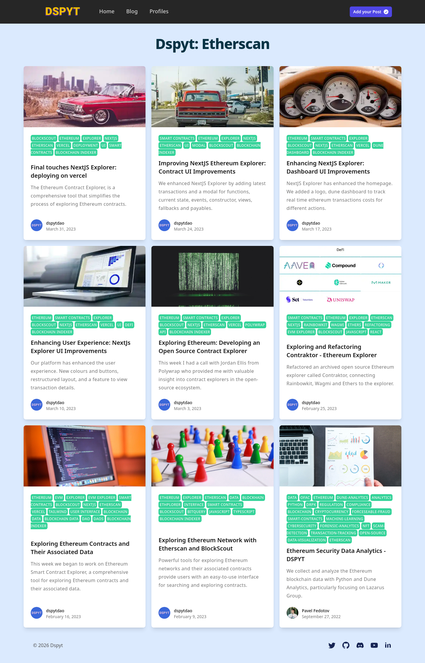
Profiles (159, 11)
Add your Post (371, 12)
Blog (132, 11)
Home (107, 11)
